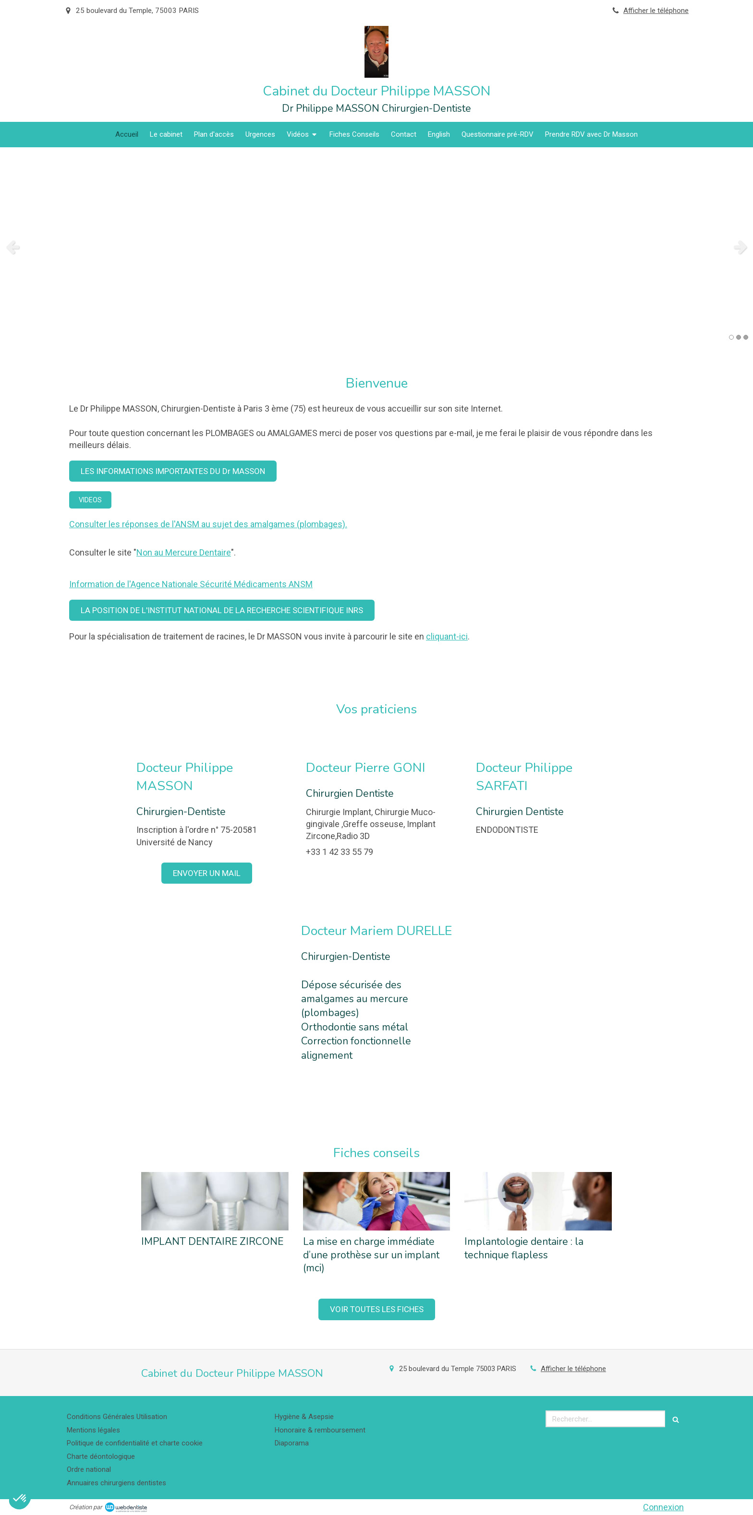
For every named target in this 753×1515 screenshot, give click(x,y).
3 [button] (745, 337)
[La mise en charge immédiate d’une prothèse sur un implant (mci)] (376, 1201)
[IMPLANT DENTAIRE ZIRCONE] (215, 1201)
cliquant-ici (447, 636)
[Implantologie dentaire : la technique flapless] (538, 1201)
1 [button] (731, 337)
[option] (376, 246)
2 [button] (738, 337)
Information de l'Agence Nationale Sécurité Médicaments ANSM (191, 584)
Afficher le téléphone (656, 10)
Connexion (663, 1507)
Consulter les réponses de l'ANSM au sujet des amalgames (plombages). (208, 524)
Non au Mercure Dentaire (183, 552)
